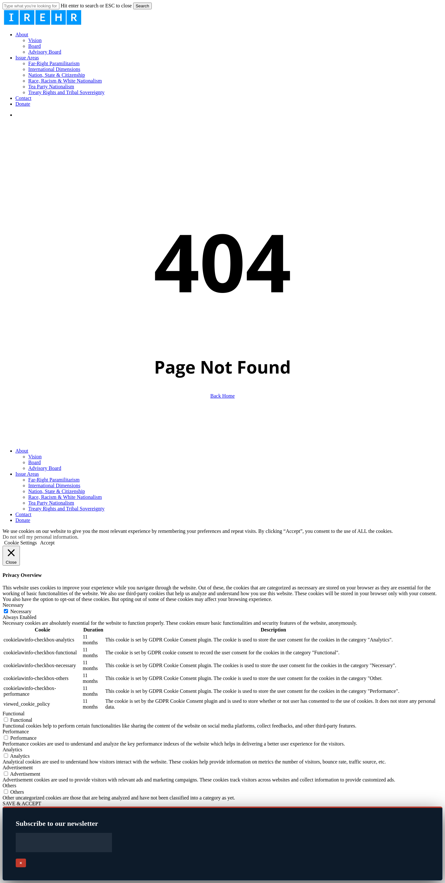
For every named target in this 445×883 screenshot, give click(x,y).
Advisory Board (44, 468)
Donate (22, 520)
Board (34, 462)
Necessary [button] (13, 605)
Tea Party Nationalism (51, 503)
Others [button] (9, 785)
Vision (35, 456)
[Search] (31, 6)
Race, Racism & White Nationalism (65, 497)
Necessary (20, 611)
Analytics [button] (12, 749)
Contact (23, 514)
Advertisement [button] (18, 767)
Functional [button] (13, 713)
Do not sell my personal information (40, 537)
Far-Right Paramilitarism (54, 479)
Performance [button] (16, 731)
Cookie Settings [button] (20, 542)
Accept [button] (47, 542)
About (21, 451)
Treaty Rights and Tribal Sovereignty (66, 508)
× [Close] (21, 863)
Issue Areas (27, 474)
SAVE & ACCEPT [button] (22, 803)
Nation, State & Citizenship (56, 491)
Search (142, 6)
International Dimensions (54, 485)
